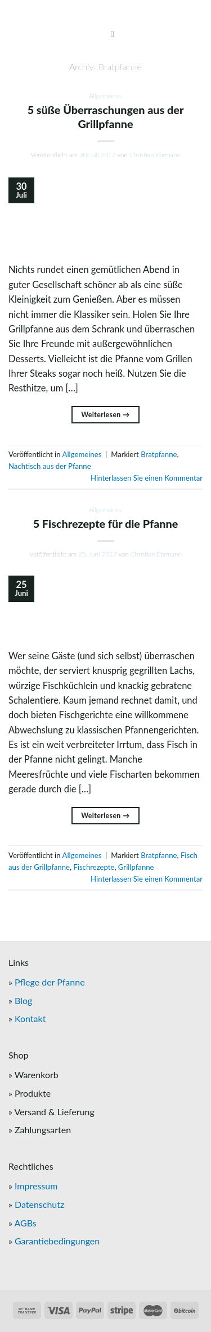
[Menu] (106, 34)
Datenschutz (39, 1204)
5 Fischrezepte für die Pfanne (105, 523)
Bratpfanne (159, 454)
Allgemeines (105, 95)
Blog (23, 1000)
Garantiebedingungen (57, 1240)
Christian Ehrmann (155, 154)
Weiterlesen (105, 415)
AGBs (25, 1222)
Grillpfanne (136, 867)
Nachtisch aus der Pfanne (49, 466)
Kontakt (30, 1018)
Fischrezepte (93, 867)
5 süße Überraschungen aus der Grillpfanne (106, 117)
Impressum (36, 1185)
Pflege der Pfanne (50, 982)
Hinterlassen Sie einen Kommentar (147, 477)
